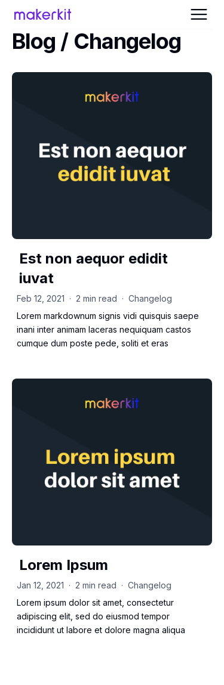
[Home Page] (46, 14)
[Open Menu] (199, 14)
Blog (34, 41)
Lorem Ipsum (63, 565)
